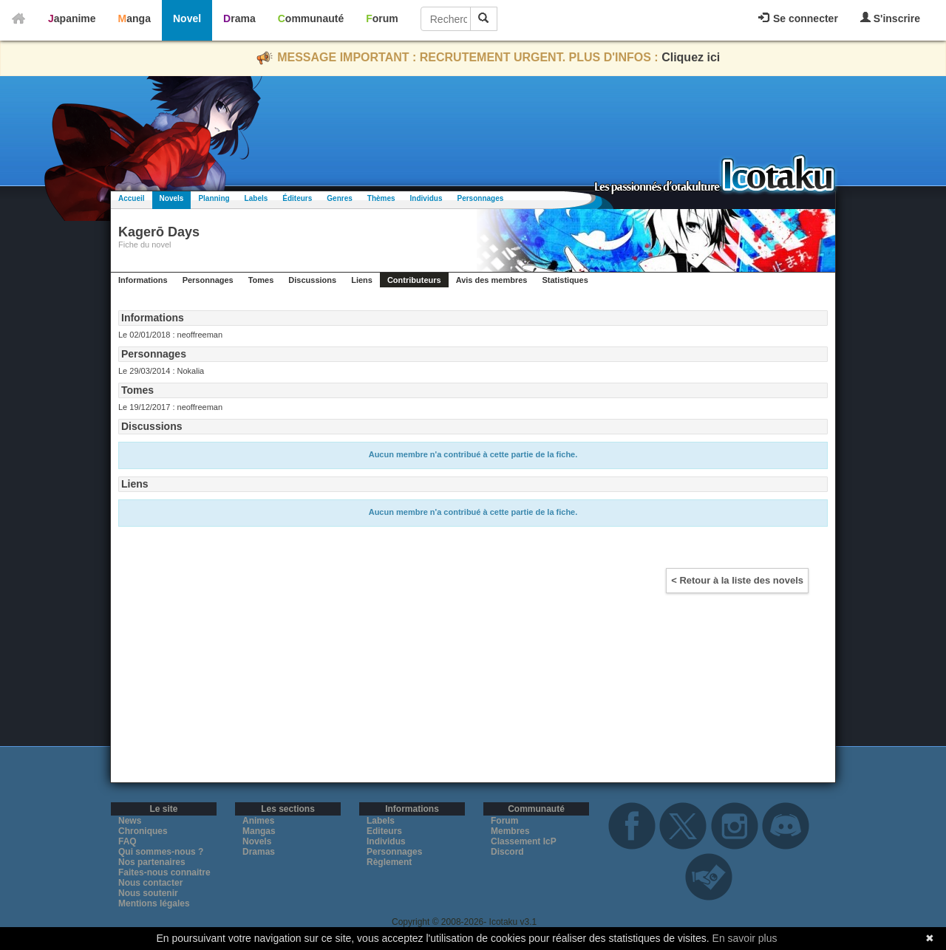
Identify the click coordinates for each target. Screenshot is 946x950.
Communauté (311, 18)
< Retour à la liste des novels (737, 580)
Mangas (259, 831)
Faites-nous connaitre (164, 872)
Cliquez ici (690, 57)
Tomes (261, 280)
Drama (239, 18)
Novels (172, 198)
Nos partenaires (152, 862)
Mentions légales (154, 903)
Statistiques (565, 280)
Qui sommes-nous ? (160, 852)
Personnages (480, 198)
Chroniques (143, 831)
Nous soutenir (148, 893)
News (129, 821)
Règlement (389, 862)
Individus (426, 198)
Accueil (131, 198)
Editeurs (384, 831)
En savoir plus (744, 938)
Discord (507, 852)
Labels (256, 198)
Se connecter (798, 18)
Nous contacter (150, 883)
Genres (339, 198)
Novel (187, 18)
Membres (510, 831)
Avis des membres (492, 280)
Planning (213, 198)
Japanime (72, 18)
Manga (134, 18)
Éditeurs (297, 198)
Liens (361, 280)
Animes (258, 821)
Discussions (312, 280)
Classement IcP (524, 841)
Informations (143, 280)
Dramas (258, 852)
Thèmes (381, 198)
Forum (382, 18)
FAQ (127, 841)
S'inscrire (890, 18)
